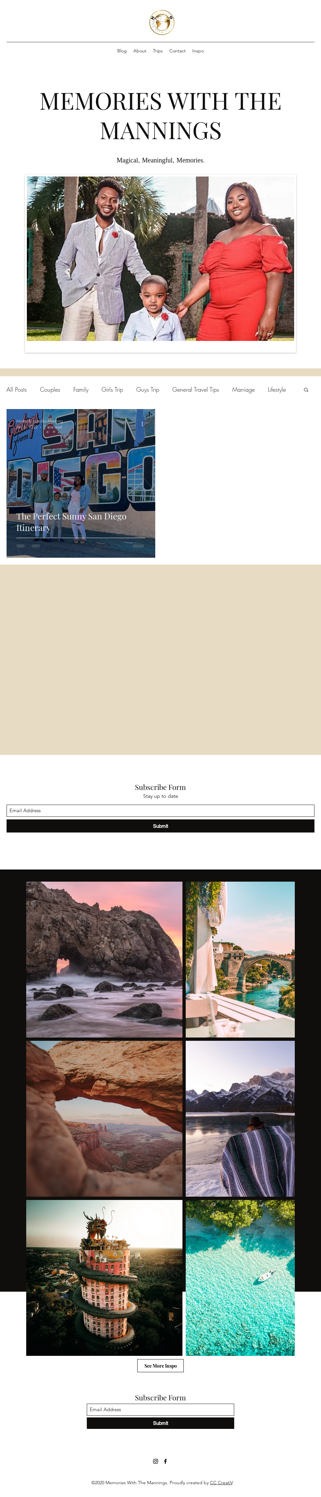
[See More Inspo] (160, 1365)
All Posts (17, 389)
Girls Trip (112, 389)
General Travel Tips (195, 389)
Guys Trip (147, 389)
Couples (50, 389)
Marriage (243, 389)
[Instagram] (155, 1461)
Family (80, 389)
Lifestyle (277, 389)
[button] (306, 390)
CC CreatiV (221, 1483)
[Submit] (160, 826)
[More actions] (144, 424)
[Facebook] (165, 1461)
